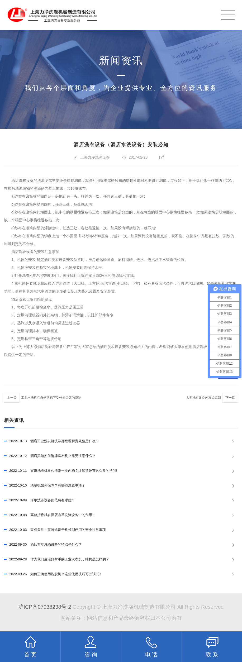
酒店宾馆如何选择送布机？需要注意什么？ (50, 456)
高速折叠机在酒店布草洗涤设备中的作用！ (50, 515)
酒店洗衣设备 (22, 180)
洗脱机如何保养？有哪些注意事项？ (44, 485)
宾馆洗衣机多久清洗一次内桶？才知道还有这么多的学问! (60, 470)
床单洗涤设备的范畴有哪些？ (39, 500)
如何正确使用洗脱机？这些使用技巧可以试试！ (53, 574)
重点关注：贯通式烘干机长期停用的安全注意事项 (55, 529)
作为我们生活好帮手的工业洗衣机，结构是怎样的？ (56, 559)
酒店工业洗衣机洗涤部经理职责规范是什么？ (51, 441)
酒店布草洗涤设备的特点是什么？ (43, 544)
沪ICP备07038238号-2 (44, 607)
